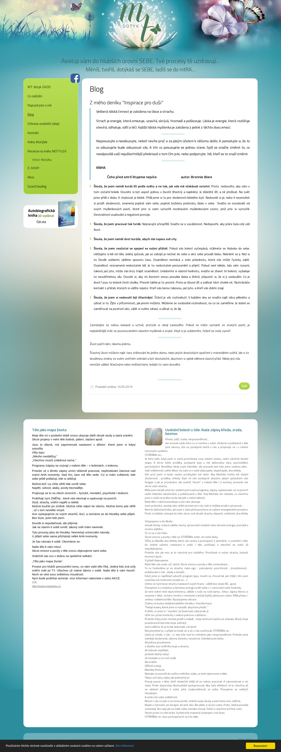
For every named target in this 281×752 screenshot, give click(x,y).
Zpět (244, 386)
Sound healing (37, 186)
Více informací (130, 746)
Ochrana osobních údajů (44, 123)
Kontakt (33, 132)
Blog (31, 114)
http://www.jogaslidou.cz (46, 586)
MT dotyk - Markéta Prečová (140, 22)
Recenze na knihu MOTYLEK (47, 151)
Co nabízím (35, 96)
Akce (31, 177)
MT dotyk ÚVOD (39, 86)
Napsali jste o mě (40, 105)
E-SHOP (33, 168)
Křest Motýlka (42, 159)
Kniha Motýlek (37, 142)
